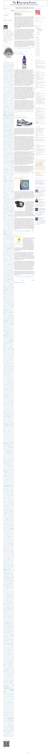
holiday (4, 335)
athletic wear (8, 97)
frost (8, 280)
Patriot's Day (9, 481)
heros (9, 327)
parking (7, 479)
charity (12, 156)
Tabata (13, 657)
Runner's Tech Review (6, 564)
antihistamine (5, 89)
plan (10, 493)
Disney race (8, 214)
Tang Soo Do (7, 658)
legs (7, 378)
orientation (12, 470)
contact (8, 185)
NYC (13, 460)
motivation (7, 424)
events (13, 245)
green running (8, 305)
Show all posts (31, 7)
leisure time (11, 378)
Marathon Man (11, 395)
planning (8, 494)
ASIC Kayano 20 (5, 93)
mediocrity (4, 406)
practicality (8, 506)
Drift (4, 223)
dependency (5, 204)
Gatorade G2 (5, 290)
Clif (4, 164)
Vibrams (13, 705)
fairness (12, 252)
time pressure (6, 676)
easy (9, 228)
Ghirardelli (8, 293)
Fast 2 (13, 255)
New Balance (9, 444)
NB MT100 (12, 439)
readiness (7, 532)
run (9, 562)
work (5, 729)
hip (10, 331)
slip (3, 612)
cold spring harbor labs (6, 170)
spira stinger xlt (11, 625)
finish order (7, 263)
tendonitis (12, 666)
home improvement (10, 336)
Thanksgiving (7, 669)
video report (11, 706)
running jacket (7, 575)
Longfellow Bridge (10, 389)
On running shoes (10, 468)
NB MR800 (8, 439)
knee (13, 370)
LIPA (4, 385)
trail (13, 682)
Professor (6, 513)
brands (13, 128)
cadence (4, 144)
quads (12, 522)
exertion (13, 246)
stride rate (12, 643)
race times (10, 527)
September (39, 28)
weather (9, 718)
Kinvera (10, 370)
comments (8, 173)
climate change (12, 164)
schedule (10, 591)
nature (10, 437)
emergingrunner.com (31, 240)
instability (9, 352)
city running (12, 162)
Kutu (12, 372)
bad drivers (11, 103)
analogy (8, 85)
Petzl (12, 489)
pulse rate (10, 518)
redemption (4, 539)
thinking (7, 674)
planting (4, 496)
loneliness (7, 387)
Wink (4, 727)
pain (6, 477)
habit (10, 311)
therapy (4, 674)
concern (11, 179)
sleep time (7, 611)
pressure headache (6, 510)
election (11, 231)
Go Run (12, 297)
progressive (4, 515)
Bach (7, 102)
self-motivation (8, 596)
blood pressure (8, 122)
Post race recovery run (19, 53)
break (5, 129)
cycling (13, 197)
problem (11, 511)
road (12, 556)
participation (11, 479)
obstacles (8, 463)
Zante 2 (4, 735)
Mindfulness (8, 414)
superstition (4, 652)
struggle (8, 644)
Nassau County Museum (6, 436)
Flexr (7, 268)
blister (9, 120)
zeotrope (11, 735)
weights (10, 721)
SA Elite (11, 584)
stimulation (10, 636)
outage (13, 471)
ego (12, 230)
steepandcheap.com (9, 634)
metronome (9, 411)
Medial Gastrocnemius (11, 404)
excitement (5, 246)
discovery (9, 213)
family (4, 254)
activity (7, 72)
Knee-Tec (10, 371)
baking (4, 104)
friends (9, 279)
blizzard (12, 120)
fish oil (13, 263)
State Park (7, 633)
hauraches (4, 319)
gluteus (12, 296)
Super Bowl (4, 651)
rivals (10, 556)
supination (4, 653)
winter (9, 727)
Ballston (4, 105)
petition (9, 489)
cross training (5, 195)
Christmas (4, 161)
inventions (8, 356)
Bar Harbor (8, 105)
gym (7, 311)
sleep (10, 609)
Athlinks (12, 97)
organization (8, 470)
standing (5, 632)
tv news (11, 697)
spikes (10, 624)
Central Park (9, 154)
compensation (5, 177)
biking (7, 118)
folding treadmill (8, 272)
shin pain (10, 600)
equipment (7, 244)
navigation (5, 438)
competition (5, 178)
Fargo (5, 255)
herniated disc (5, 327)
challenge (6, 155)
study (4, 645)
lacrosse (12, 373)
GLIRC (4, 296)
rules (7, 562)
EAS (25, 100)
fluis (12, 270)
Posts (37, 19)
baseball (8, 110)
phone (8, 490)
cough (12, 189)
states (10, 633)
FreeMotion (11, 277)
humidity (10, 340)
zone (9, 736)
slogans (10, 612)
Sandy (7, 586)
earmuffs (4, 227)
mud (12, 428)
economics (4, 229)
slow (12, 612)
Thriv (4, 675)
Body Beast (9, 123)
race (6, 524)
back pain (11, 102)
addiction (7, 73)
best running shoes (10, 113)
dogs (12, 219)
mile (12, 412)
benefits (13, 112)
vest (10, 705)
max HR (7, 403)
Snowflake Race (9, 616)
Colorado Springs (5, 172)
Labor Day (8, 373)
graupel (5, 304)
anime (11, 86)
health (4, 321)
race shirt (6, 527)
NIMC (13, 452)
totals (13, 678)
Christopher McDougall (10, 161)
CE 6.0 (8, 153)
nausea (13, 437)
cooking (10, 186)
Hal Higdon (5, 312)
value (9, 703)
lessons (7, 379)
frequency (12, 278)
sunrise (5, 650)
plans (12, 494)
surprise (8, 654)
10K (7, 62)
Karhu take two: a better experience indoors (23, 11)
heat (11, 323)
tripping (7, 694)
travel (6, 690)
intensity (12, 353)
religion (8, 544)
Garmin (4, 286)
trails (13, 686)
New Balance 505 (10, 445)
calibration (4, 147)
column (4, 173)
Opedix (4, 469)
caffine (12, 144)
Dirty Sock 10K (10, 210)
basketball (11, 110)
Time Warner (11, 676)
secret (4, 594)
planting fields (10, 496)
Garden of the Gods (10, 285)
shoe (12, 601)
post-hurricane (11, 502)
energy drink (11, 239)
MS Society (11, 427)
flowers (4, 270)
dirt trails (5, 210)
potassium (6, 504)
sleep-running (11, 611)
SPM (9, 626)
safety (8, 585)
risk (7, 556)
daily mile (9, 198)
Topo (10, 678)
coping (7, 187)
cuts (8, 197)
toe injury (5, 678)
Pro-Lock (7, 511)
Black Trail (5, 120)
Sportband (8, 627)
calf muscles (10, 146)
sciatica (10, 592)
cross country (11, 194)
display (12, 214)
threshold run (11, 674)
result (5, 553)
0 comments (30, 47)
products (12, 512)
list (12, 385)
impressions (5, 347)
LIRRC (10, 385)
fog (3, 272)
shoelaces (4, 603)
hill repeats (9, 330)
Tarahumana (5, 659)
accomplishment (10, 70)
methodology (11, 410)
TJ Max (13, 677)
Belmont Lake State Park (6, 112)
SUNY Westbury (10, 650)
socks (8, 619)
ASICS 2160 (8, 94)
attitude (11, 98)
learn (13, 377)
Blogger (7, 121)
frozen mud (12, 280)
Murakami (9, 429)
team (6, 661)
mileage (4, 413)
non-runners (5, 454)
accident (5, 70)
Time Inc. (12, 675)
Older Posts (33, 280)
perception (12, 485)
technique (10, 662)
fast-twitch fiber (11, 256)
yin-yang (6, 734)
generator (4, 293)
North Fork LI (6, 456)
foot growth (4, 273)
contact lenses (12, 185)
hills (7, 331)
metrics (4, 411)
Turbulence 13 (9, 696)
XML (4, 733)
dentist (13, 203)
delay (4, 203)
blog (4, 121)
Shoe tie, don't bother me (19, 178)
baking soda (7, 104)
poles (9, 498)
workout (12, 729)
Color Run (8, 171)
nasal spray (11, 435)
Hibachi (8, 328)
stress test (7, 642)
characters (8, 156)
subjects (8, 645)
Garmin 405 (8, 287)
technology (5, 663)
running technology (11, 579)
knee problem (6, 371)
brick (12, 129)
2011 (6, 63)
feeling (5, 260)
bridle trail (11, 130)
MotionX (12, 423)
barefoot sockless (11, 106)
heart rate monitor (7, 323)
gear (11, 290)
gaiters (4, 285)
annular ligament (11, 87)
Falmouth (11, 253)
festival (7, 261)
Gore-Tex (4, 302)
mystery (4, 435)
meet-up (12, 406)
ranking (4, 531)
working (9, 729)
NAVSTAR (10, 438)
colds (12, 170)
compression (5, 179)
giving (5, 295)
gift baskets (7, 294)
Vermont (4, 705)
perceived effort (6, 485)
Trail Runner (9, 684)
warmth (4, 715)
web (9, 719)
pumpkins (12, 519)
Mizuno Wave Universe (11, 420)
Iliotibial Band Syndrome (9, 344)
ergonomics (11, 244)
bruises (13, 139)
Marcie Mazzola (5, 396)
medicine (11, 405)
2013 (12, 63)
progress (10, 514)
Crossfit (12, 195)
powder (9, 505)
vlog (12, 711)
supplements (9, 653)
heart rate (12, 322)
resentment (8, 547)
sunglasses (4, 649)
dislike (5, 214)
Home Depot (5, 336)
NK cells (13, 453)
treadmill (11, 690)
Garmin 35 (4, 287)
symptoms (7, 657)
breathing (8, 129)
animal (8, 86)
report (12, 546)
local (7, 386)
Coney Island (8, 181)
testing (6, 668)
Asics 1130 (18, 48)
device (4, 206)
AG (13, 78)
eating (12, 228)
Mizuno (9, 419)
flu (6, 270)
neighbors (12, 443)
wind (7, 726)
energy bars (6, 239)
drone (13, 223)
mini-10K (12, 414)
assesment (8, 96)
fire (10, 263)
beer (12, 111)
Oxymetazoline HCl (11, 473)
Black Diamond (8, 119)
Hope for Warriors (6, 338)
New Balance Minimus (7, 446)
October (12, 464)
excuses (9, 246)
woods (10, 728)
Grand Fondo (12, 303)
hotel (5, 339)
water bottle (11, 715)
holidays (10, 335)
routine (12, 560)
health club (9, 321)
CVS (10, 197)
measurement (5, 404)
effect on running (10, 229)
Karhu (27, 48)
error (4, 245)
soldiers (4, 620)
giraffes (13, 294)
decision (5, 202)
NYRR (11, 462)
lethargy (10, 379)
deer (12, 202)
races (7, 528)
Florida (8, 269)
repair (12, 545)
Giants (12, 293)
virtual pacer (8, 707)
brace (7, 128)
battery (4, 111)
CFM (13, 154)
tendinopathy (8, 666)
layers (7, 377)
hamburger (10, 313)
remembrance (12, 544)
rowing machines (10, 561)
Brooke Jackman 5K (10, 131)
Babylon (4, 102)
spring (8, 629)
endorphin (4, 238)
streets (8, 641)
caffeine (9, 144)
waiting (10, 713)
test (3, 668)
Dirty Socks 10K (5, 211)
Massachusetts (10, 398)
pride (4, 511)
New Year (8, 449)
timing (7, 677)
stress (4, 642)
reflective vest (12, 539)
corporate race (10, 188)
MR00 (5, 427)
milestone (12, 413)
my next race (23, 109)
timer (4, 677)
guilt (6, 310)
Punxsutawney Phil (6, 520)
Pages (4, 477)
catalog (7, 152)
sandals (4, 586)
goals (13, 298)
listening (4, 386)
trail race (4, 684)
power (13, 505)
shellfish (7, 600)
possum (6, 502)
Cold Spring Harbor (10, 169)
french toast (8, 278)
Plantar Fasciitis (10, 495)
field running (8, 262)
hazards (8, 319)
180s (12, 62)
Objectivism (4, 463)
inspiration (4, 352)
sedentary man (8, 594)
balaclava (12, 104)
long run (5, 389)
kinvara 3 (12, 369)
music (8, 430)
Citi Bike (5, 162)
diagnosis (12, 206)
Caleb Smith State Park (10, 145)
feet (10, 260)
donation (4, 220)
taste (3, 661)
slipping (7, 612)
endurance (8, 238)
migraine (7, 412)
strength (11, 641)
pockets (9, 497)
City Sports (6, 163)
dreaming (13, 222)
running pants (9, 576)
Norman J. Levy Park (11, 455)
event (10, 245)
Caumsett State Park (11, 152)
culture (8, 196)
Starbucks (9, 632)
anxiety (9, 89)
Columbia (11, 172)
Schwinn (7, 592)
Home (23, 280)
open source (8, 469)
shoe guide (5, 602)
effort (9, 230)
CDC (4, 153)
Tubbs (5, 696)
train (13, 687)
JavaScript (7, 361)
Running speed (11, 578)
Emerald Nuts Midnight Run (6, 235)
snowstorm (9, 617)
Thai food (12, 668)
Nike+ (9, 452)
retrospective (8, 554)
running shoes (9, 577)
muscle (12, 429)
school (4, 592)
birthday (11, 118)
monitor (12, 421)
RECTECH (10, 537)
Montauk (4, 422)
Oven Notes (5, 473)
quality (4, 523)
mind (5, 414)
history (8, 332)
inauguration (4, 348)
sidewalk (8, 604)
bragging (10, 128)
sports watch (10, 628)
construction (4, 185)
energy (13, 238)
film (12, 262)
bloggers (10, 121)
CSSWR (4, 196)
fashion (10, 255)
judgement (11, 363)
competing (10, 177)
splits (5, 626)
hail (12, 311)
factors (4, 252)
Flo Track (10, 268)
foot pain (8, 273)
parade (9, 478)
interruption (6, 355)
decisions (9, 202)
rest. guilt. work (8, 552)
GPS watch (6, 303)
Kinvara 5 (6, 370)
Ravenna (8, 531)
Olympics (4, 468)
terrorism (11, 667)
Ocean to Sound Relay (6, 464)
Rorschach (4, 560)
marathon (4, 395)
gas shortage (11, 289)
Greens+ (7, 306)
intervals (10, 355)
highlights (4, 329)
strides (5, 644)
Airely (9, 79)
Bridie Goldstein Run (6, 130)
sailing (12, 585)
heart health (7, 322)
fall (7, 253)
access (13, 69)
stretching (11, 642)
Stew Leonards (7, 635)
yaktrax (10, 733)
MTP (9, 428)
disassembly (6, 212)
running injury (12, 574)
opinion (12, 469)
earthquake (8, 227)
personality (11, 488)
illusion (8, 345)
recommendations (7, 535)
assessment (12, 96)
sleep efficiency (9, 610)
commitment (12, 173)
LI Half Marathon (9, 381)
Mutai (12, 430)
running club (8, 570)
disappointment (11, 211)
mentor (4, 410)
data (11, 199)
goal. (10, 298)
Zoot (11, 736)
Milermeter (8, 413)
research (4, 547)
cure (11, 196)
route (8, 560)
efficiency (4, 230)
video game (6, 706)
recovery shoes (5, 537)
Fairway (4, 253)
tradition (4, 682)
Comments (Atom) (21, 282)
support (13, 653)
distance (9, 215)
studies (12, 644)
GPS (13, 302)
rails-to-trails (12, 529)
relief (5, 544)
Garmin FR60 (5, 289)
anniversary (5, 87)
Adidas (11, 73)
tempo (4, 666)
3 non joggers (9, 64)
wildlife (5, 725)
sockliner (4, 619)
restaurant (12, 552)
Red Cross (7, 538)
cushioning (4, 197)
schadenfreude (5, 591)
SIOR (8, 608)
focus (12, 271)
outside (13, 472)
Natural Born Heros (5, 437)
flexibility (4, 268)
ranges (12, 530)
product (9, 512)
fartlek (7, 255)
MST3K (4, 428)
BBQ (7, 111)
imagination (11, 345)
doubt (12, 220)
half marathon (10, 312)
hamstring (11, 314)
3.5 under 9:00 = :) (18, 236)
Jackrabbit (7, 360)
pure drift (8, 521)
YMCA (10, 734)
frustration (8, 281)
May (38, 32)
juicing (8, 364)
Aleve (6, 80)
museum (4, 430)
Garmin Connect (9, 288)
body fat (13, 123)
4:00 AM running (11, 65)
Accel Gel (9, 69)
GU (3, 310)
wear (5, 718)
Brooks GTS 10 (7, 136)
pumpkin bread (8, 519)
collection (4, 171)
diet (11, 207)
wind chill (11, 726)
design (7, 205)
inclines (13, 348)
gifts (10, 294)
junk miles (11, 364)
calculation (4, 145)
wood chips (7, 728)
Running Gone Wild (6, 574)
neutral (5, 444)
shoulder (12, 603)
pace (4, 475)
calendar (6, 146)
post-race (4, 503)
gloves (8, 296)
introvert (4, 356)
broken (4, 131)
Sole (7, 620)
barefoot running (5, 106)
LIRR (7, 385)
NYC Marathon (7, 461)
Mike (10, 412)
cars (3, 152)
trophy (5, 695)
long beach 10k (7, 388)
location (11, 386)
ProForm (11, 513)
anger (4, 86)
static (13, 633)
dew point (7, 206)
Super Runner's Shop (10, 651)
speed (5, 622)
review (13, 554)
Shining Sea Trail (8, 601)
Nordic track (5, 455)
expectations (10, 247)
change (4, 156)
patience (5, 481)
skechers (4, 609)
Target (13, 659)
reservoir (12, 547)
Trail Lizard (11, 683)
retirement (11, 553)
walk (13, 713)
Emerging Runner (7, 236)
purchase (4, 521)
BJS (3, 119)
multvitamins (5, 429)
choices (11, 160)
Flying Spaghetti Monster (6, 271)
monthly (8, 422)
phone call (11, 490)
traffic (7, 682)
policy (12, 498)
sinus (5, 608)
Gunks (10, 310)
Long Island (12, 388)
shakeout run (6, 599)
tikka (6, 675)
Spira (6, 625)
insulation (12, 352)
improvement (10, 347)
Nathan (12, 436)
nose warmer (11, 456)
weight (7, 720)
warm (12, 714)
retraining (4, 554)
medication (6, 405)
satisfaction (7, 587)
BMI (12, 122)
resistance (7, 548)
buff (4, 140)
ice (3, 344)
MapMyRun (7, 394)
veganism (5, 704)
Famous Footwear (9, 254)
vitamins (9, 711)
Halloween (4, 313)
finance (4, 263)
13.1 (9, 62)
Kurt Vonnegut (8, 372)
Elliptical (5, 233)
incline (9, 348)
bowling (4, 128)
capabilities (4, 148)
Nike (6, 452)
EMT (7, 237)
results (8, 553)
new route (7, 448)
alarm (4, 80)
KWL (4, 373)
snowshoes (4, 617)
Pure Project (12, 521)
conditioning (5, 180)
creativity (7, 194)
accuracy (4, 71)
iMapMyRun (4, 346)
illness (4, 345)
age (4, 79)
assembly (4, 96)
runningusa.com (5, 583)
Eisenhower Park (5, 231)
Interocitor (12, 354)
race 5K (11, 524)
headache (7, 320)
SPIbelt (7, 624)
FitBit (8, 264)
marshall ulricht (8, 397)
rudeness (4, 562)
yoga (12, 734)
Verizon (12, 704)
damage (13, 198)
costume (8, 189)
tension (5, 667)
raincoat (9, 530)
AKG (12, 79)
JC (10, 361)
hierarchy (11, 328)
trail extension (6, 683)
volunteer (11, 712)
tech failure (9, 661)
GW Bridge (4, 311)
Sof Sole (11, 619)
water (7, 715)
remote (5, 545)
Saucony (12, 587)
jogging (8, 363)
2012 (9, 63)
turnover (8, 697)
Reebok (8, 539)
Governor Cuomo (9, 302)
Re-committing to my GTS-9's (20, 117)
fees (8, 260)
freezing (4, 278)
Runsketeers (10, 583)
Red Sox (11, 538)
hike (7, 329)
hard (4, 318)
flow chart (11, 269)
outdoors (9, 472)
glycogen (4, 297)
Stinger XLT (5, 637)
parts (4, 480)
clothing (11, 165)
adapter (4, 73)
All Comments (38, 21)
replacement (8, 546)
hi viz (12, 327)
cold (5, 169)
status (5, 634)
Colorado (12, 171)
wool (13, 728)
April (38, 34)
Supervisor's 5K (10, 652)
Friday (5, 279)
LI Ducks (9, 380)
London (4, 387)
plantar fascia (5, 495)
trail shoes (10, 686)
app (12, 89)
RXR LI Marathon (6, 584)
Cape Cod (8, 148)
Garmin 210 (10, 286)
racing (11, 528)
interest (5, 354)
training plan (12, 688)
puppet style (11, 520)
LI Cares (5, 380)
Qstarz (9, 522)
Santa (10, 586)
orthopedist (5, 471)
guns (12, 310)
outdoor (5, 472)
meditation (8, 406)
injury (13, 349)
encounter (11, 237)
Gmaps (8, 297)
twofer (4, 698)
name (7, 435)
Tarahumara (9, 659)
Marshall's (12, 397)
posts (13, 503)
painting (10, 477)
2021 (4, 64)
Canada (12, 147)
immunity (11, 346)
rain (5, 530)
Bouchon (12, 127)
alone (12, 81)
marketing (11, 396)
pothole (9, 504)
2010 (4, 63)
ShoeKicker (10, 602)
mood (12, 422)
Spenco (4, 624)
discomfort (4, 213)
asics (9, 93)
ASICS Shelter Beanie (10, 95)
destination (11, 205)
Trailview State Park (7, 687)
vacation (5, 703)
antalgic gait (5, 88)
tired (9, 677)
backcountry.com (5, 103)
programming (5, 514)
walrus (9, 714)
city (8, 162)
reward (6, 555)
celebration (11, 153)
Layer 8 (4, 377)
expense (4, 248)
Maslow (6, 398)
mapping (12, 394)
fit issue (5, 264)
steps (13, 634)
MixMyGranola (5, 419)
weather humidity (5, 719)
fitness (12, 264)
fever (9, 261)
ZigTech (7, 736)
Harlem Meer (7, 318)
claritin (13, 163)
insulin (5, 353)
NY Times (9, 460)
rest (9, 551)
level (13, 379)
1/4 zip (4, 62)
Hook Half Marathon (6, 337)
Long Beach (12, 387)
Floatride (5, 269)
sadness (4, 585)
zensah (7, 735)
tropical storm (9, 695)
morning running (6, 423)
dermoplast (10, 204)
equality (4, 244)
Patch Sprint (9, 480)
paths (13, 480)
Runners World (9, 566)
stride (4, 643)
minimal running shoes (8, 415)
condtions (4, 181)
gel (13, 290)
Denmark (10, 203)
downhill (4, 221)
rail (8, 529)
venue (9, 704)
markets (4, 397)
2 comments (30, 110)
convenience (6, 186)
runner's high (11, 563)
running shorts (5, 578)
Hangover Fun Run (11, 315)
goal (4, 298)
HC (10, 319)
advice (11, 77)
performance (6, 486)
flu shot (9, 270)
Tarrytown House (6, 660)
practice (12, 506)
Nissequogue (8, 453)
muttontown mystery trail (7, 431)
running (5, 569)
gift (3, 294)
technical (7, 662)
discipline (11, 212)
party (6, 480)
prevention (11, 510)
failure (8, 252)
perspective (4, 489)
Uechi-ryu (8, 698)
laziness (10, 377)
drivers (10, 223)
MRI (7, 427)
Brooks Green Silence (10, 135)
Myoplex (29, 111)
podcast (12, 497)
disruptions (4, 215)
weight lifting (12, 720)
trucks (13, 695)
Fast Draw (6, 256)
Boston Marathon (7, 127)
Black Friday (12, 119)
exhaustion (5, 247)
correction (4, 189)
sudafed (11, 646)
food (11, 272)
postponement (9, 503)
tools (8, 678)
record (11, 535)
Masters (9, 402)
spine (4, 625)
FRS (5, 281)
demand (7, 203)
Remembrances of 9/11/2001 (7, 20)
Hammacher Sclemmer (6, 314)
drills (7, 223)
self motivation (9, 595)
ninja (4, 453)
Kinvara (8, 369)
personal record (5, 488)
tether (9, 668)
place (8, 493)
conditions (10, 180)
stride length (8, 643)
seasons (12, 593)
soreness (7, 621)
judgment (4, 364)
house (8, 339)
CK (10, 163)
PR (5, 506)
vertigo (8, 705)
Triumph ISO (12, 694)
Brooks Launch (9, 137)
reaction (12, 531)
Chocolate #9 (6, 160)
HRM (11, 339)
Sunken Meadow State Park (10, 649)
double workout (8, 220)
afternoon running (8, 78)
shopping (8, 603)
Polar (6, 498)
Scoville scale (8, 593)
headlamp (11, 320)
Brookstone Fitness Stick (7, 139)
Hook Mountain (12, 337)
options (4, 470)
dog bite (4, 219)
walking (5, 714)
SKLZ (7, 609)
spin (12, 624)
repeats (4, 546)
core (10, 187)
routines (4, 561)
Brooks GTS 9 (22, 111)
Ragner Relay (5, 529)
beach (10, 111)
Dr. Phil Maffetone (8, 222)
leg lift (5, 378)
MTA (7, 428)
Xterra (7, 733)
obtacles (12, 463)
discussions (12, 213)
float (13, 268)
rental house (8, 545)
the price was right (23, 84)
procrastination (5, 512)
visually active (5, 711)
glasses (8, 295)
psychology (6, 518)
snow (4, 616)
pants (6, 478)
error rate (7, 245)
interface (9, 354)
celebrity (4, 154)
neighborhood (5, 443)
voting (7, 713)
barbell (12, 105)
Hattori (11, 318)
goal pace (7, 298)
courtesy (11, 190)
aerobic (4, 78)
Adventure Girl (5, 77)
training (5, 688)
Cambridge (8, 147)
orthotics (10, 471)
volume (8, 712)
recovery (9, 536)
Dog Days (8, 219)
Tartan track (11, 660)
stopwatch (9, 637)
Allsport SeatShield (8, 81)
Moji (9, 421)
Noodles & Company (11, 454)
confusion (12, 181)
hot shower (12, 338)
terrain (8, 667)
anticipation (10, 88)
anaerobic (4, 85)
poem (4, 498)
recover (4, 536)
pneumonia (4, 497)
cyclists (5, 198)
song (10, 620)
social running (10, 618)
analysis (11, 85)
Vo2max (4, 712)
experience (9, 248)
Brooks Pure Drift (11, 138)
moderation (5, 421)
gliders (12, 295)
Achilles (9, 71)
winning (7, 727)
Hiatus (4, 328)
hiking (10, 329)
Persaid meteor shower (10, 487)
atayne (5, 97)
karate (13, 365)
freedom (7, 277)
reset (3, 548)
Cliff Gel (8, 164)
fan (13, 254)
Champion (11, 155)
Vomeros (4, 713)
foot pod (12, 273)
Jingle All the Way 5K (9, 362)
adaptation (11, 72)
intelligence (8, 353)
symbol (4, 657)
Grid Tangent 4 (11, 306)
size (12, 608)
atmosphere (6, 98)
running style (5, 579)
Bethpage (5, 114)
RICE (9, 555)
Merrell (7, 410)
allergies (9, 80)
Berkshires (5, 113)
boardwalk (4, 123)
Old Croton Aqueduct (9, 465)
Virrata (4, 707)
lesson (4, 379)
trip (4, 694)
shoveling (4, 604)
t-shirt (10, 657)
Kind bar (4, 369)
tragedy (11, 682)
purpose (5, 522)
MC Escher (11, 403)
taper (11, 658)
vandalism (12, 703)
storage (13, 637)
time (9, 675)
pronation (9, 515)
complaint (11, 178)
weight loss (6, 721)
